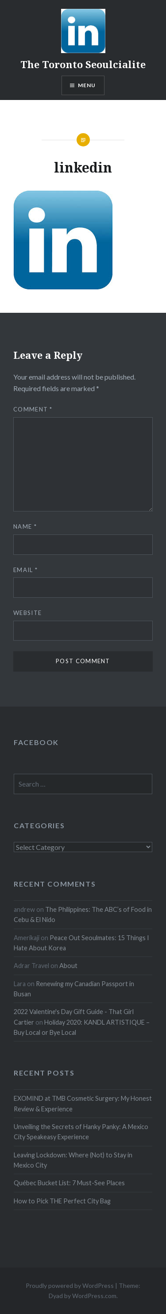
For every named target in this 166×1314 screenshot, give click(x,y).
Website (27, 612)
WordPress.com (94, 1295)
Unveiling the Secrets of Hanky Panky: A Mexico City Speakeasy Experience (81, 1132)
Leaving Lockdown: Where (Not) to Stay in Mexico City (73, 1160)
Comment (33, 409)
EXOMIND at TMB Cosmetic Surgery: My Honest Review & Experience (83, 1103)
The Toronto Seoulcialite (83, 64)
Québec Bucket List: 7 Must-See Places (69, 1183)
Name (25, 526)
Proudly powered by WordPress (70, 1285)
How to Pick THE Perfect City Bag (62, 1201)
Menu (87, 85)
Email (25, 569)
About (68, 965)
